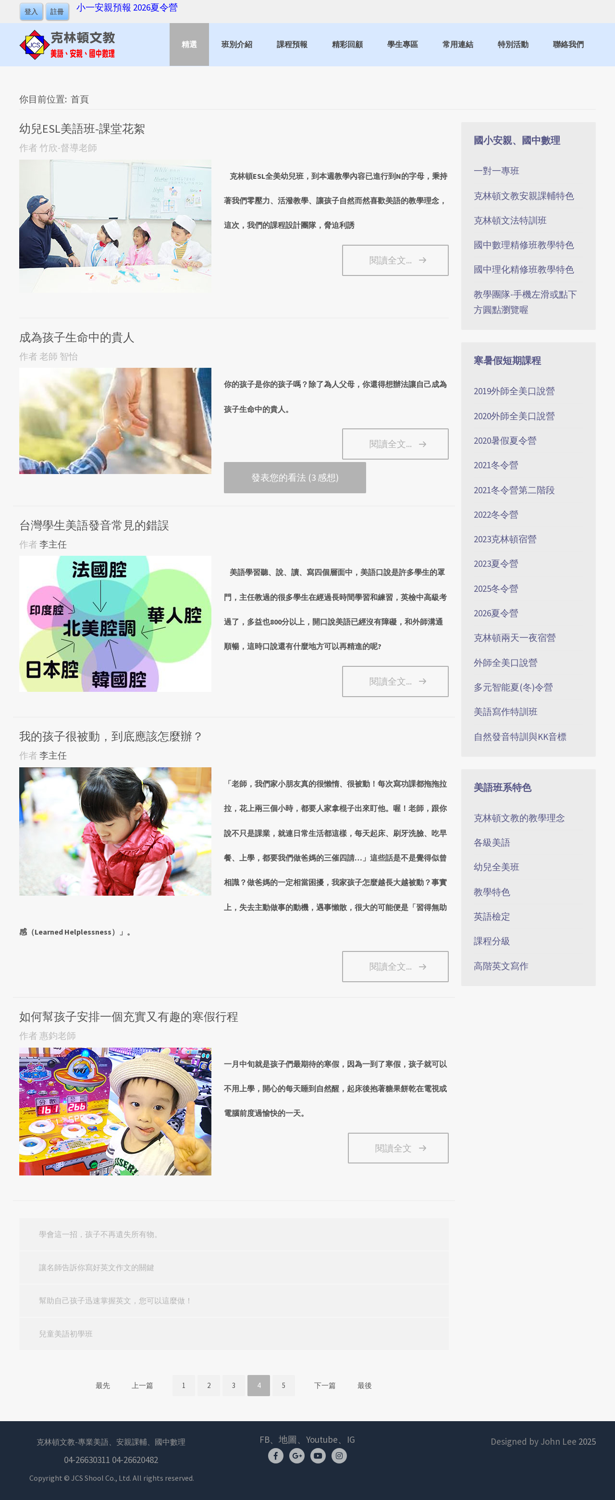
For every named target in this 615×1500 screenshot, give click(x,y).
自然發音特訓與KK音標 (520, 736)
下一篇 (325, 1385)
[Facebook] (275, 1455)
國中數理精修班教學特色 (524, 244)
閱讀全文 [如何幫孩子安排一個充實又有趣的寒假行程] (393, 1148)
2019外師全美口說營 (514, 391)
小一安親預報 (103, 7)
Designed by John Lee (534, 1441)
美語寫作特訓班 (506, 711)
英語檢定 (492, 916)
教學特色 (492, 892)
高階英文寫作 (501, 966)
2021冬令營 (496, 465)
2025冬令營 (496, 588)
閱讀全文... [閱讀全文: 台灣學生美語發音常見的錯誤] (390, 681)
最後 (364, 1385)
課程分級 (492, 941)
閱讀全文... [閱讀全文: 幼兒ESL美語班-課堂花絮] (390, 260)
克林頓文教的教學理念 (519, 818)
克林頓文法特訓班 (510, 220)
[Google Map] (297, 1455)
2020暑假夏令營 (505, 440)
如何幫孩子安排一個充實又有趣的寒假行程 (128, 1016)
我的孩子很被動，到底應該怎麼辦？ (111, 736)
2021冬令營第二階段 (514, 490)
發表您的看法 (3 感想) (295, 477)
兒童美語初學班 (66, 1333)
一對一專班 (496, 170)
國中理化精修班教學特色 (524, 269)
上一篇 (142, 1385)
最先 (103, 1385)
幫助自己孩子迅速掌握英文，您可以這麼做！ (116, 1300)
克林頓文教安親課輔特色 (524, 195)
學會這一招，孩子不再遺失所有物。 (100, 1234)
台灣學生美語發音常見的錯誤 (94, 525)
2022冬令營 (496, 514)
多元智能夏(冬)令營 (513, 687)
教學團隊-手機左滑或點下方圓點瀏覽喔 (525, 301)
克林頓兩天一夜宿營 (515, 637)
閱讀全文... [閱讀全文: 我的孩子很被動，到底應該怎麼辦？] (390, 966)
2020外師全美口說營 (514, 416)
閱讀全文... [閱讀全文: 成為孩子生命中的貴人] (390, 444)
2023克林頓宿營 (505, 539)
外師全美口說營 (506, 662)
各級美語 (492, 842)
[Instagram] (339, 1455)
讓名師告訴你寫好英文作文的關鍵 (96, 1267)
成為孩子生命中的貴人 (77, 337)
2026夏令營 (155, 7)
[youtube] (318, 1455)
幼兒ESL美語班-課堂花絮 (82, 128)
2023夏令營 (496, 563)
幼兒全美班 (496, 867)
